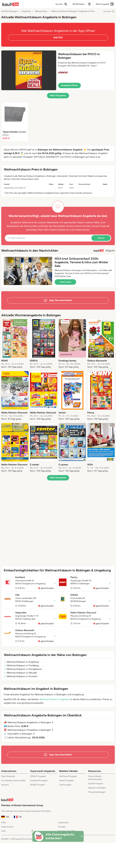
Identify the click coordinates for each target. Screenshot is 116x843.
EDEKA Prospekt (38, 776)
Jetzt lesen (65, 282)
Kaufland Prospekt (38, 780)
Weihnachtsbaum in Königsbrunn (23, 669)
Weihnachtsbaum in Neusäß (20, 672)
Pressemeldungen (96, 792)
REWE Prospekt (37, 784)
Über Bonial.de (8, 776)
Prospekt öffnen (69, 85)
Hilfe (3, 822)
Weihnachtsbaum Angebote (55, 699)
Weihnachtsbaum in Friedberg (21, 665)
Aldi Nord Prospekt (68, 776)
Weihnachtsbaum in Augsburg (21, 661)
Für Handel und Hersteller (13, 780)
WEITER (58, 37)
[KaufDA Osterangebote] (58, 836)
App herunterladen (97, 788)
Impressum (63, 822)
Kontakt (61, 826)
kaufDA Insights (95, 783)
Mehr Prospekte (58, 95)
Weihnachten (41, 11)
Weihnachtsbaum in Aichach (20, 676)
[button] (58, 70)
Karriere (5, 784)
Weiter (101, 238)
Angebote (26, 11)
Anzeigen (109, 11)
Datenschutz (82, 229)
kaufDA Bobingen (9, 11)
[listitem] (15, 122)
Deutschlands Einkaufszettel (95, 778)
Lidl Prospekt (65, 784)
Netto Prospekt (66, 780)
